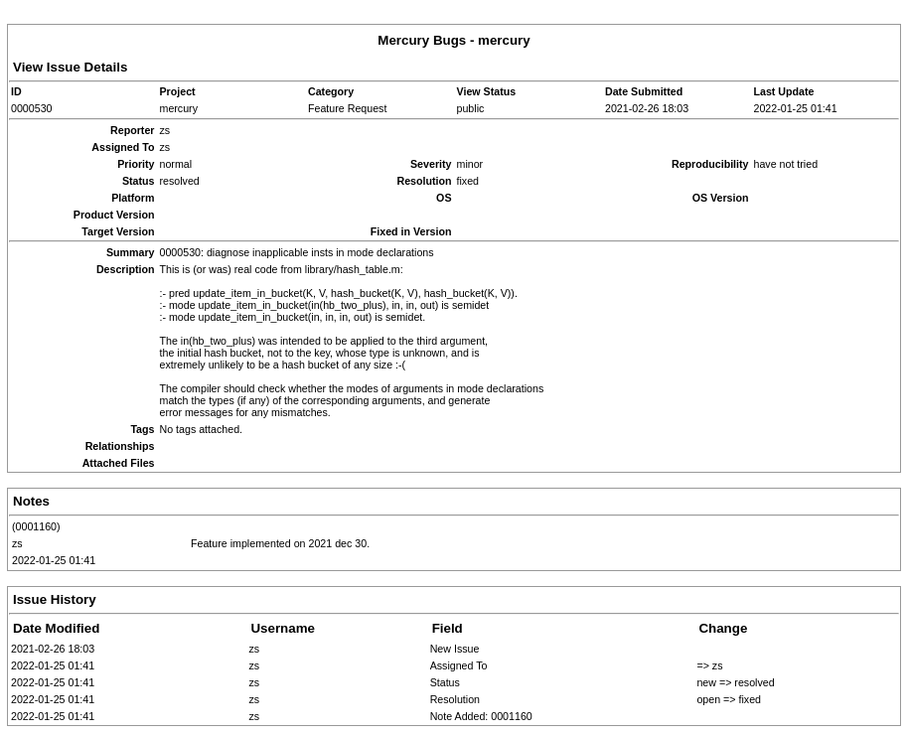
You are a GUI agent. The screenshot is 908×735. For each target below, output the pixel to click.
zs (17, 543)
